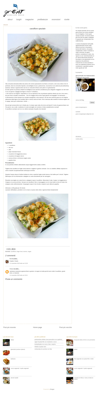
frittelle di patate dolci (40, 346)
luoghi (18, 19)
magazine (29, 19)
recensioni (56, 19)
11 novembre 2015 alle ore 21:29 (19, 263)
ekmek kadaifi (14, 378)
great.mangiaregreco (81, 107)
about (10, 19)
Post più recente (9, 327)
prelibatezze (42, 19)
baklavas (13, 359)
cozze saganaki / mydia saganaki (20, 368)
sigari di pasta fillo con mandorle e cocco (46, 342)
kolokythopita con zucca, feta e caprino (45, 344)
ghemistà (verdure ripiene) (18, 349)
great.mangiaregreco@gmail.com (85, 114)
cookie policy (79, 139)
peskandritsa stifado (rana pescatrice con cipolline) (48, 339)
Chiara (12, 269)
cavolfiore (13, 251)
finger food (20, 251)
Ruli (11, 258)
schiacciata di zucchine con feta (43, 349)
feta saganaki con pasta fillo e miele (84, 359)
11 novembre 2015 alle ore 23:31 (19, 275)
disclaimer (78, 136)
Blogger (52, 389)
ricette (66, 19)
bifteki (12, 340)
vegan (29, 251)
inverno (25, 251)
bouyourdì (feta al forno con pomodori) (84, 340)
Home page (37, 327)
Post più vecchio (65, 327)
